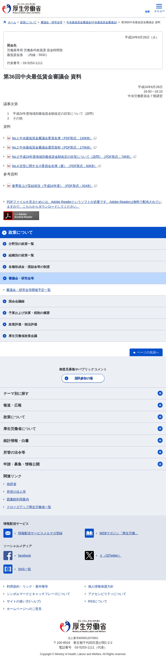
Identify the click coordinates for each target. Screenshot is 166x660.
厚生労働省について (83, 428)
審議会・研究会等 (21, 278)
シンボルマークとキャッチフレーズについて (38, 594)
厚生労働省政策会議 (23, 336)
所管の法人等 (16, 491)
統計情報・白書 (83, 440)
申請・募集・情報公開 (83, 464)
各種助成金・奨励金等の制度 (29, 267)
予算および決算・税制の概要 (29, 313)
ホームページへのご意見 (24, 609)
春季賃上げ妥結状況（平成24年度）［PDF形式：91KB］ (52, 186)
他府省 (11, 484)
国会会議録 (16, 301)
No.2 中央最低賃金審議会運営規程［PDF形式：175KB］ (52, 147)
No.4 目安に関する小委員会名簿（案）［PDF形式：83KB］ (54, 166)
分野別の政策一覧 (21, 244)
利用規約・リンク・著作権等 (27, 586)
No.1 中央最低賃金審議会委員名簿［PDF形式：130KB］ (52, 138)
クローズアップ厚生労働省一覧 (29, 507)
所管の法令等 (83, 452)
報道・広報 (83, 405)
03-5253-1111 (84, 647)
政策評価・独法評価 (23, 324)
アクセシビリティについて (107, 594)
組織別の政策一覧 (21, 255)
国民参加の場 (84, 378)
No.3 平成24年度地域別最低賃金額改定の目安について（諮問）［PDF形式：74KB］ (71, 156)
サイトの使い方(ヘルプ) (23, 601)
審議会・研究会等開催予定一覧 (28, 290)
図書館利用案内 (18, 499)
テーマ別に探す (83, 393)
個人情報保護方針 (101, 586)
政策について (83, 416)
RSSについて (97, 601)
